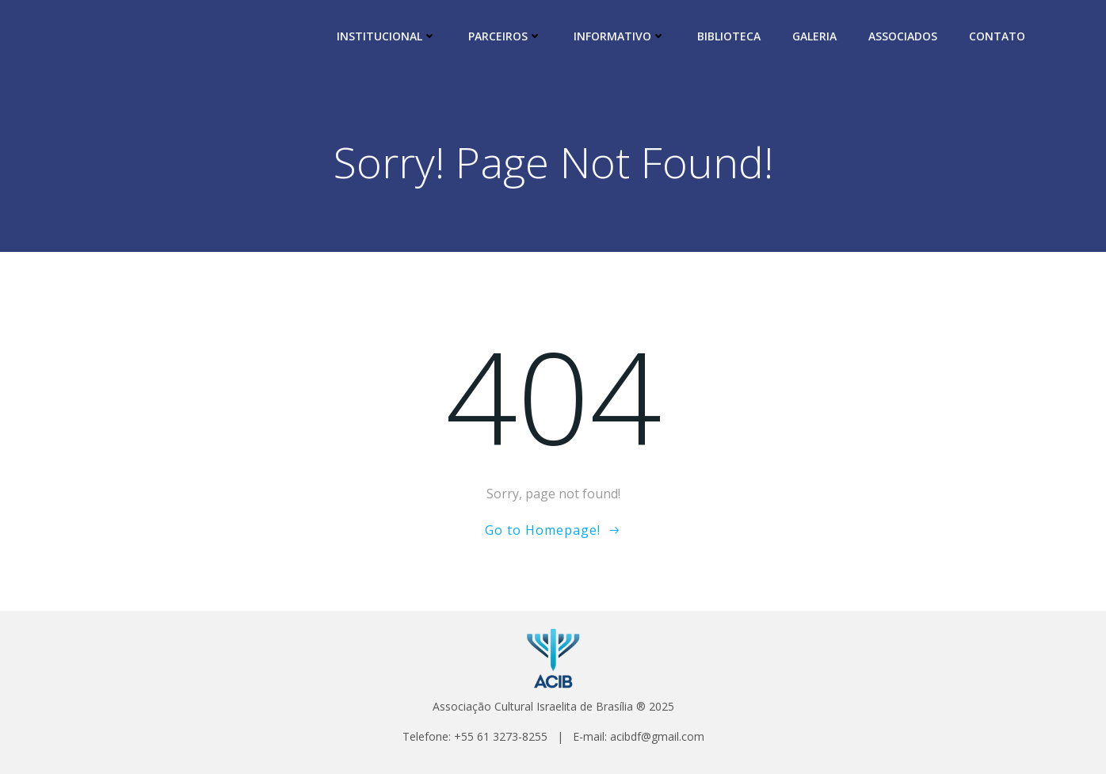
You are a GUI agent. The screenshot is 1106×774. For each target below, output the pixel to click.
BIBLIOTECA (729, 36)
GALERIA (814, 36)
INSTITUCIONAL (387, 36)
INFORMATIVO (620, 36)
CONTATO (997, 36)
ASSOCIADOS (902, 36)
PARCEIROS (505, 36)
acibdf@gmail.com (657, 736)
